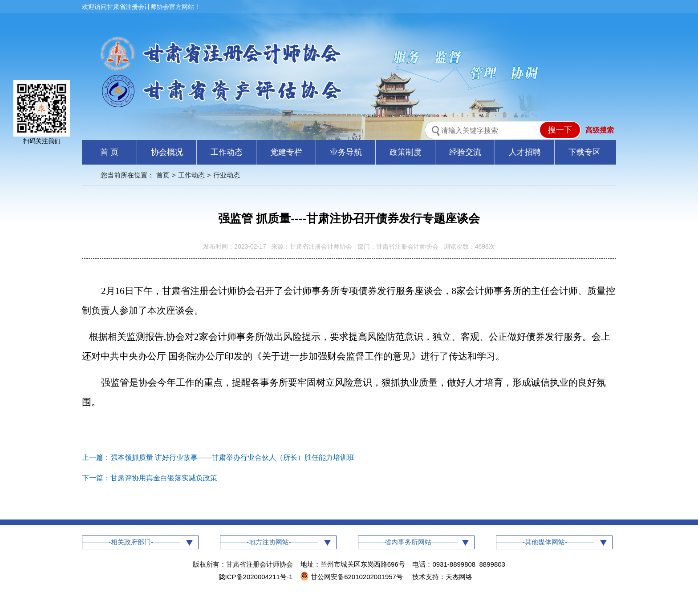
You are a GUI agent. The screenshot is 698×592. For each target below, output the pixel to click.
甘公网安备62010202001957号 (352, 576)
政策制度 (406, 152)
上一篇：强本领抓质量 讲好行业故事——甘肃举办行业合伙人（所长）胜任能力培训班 (218, 457)
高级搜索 (599, 130)
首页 (163, 175)
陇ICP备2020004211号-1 (256, 576)
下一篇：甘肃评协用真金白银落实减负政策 (149, 478)
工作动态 (227, 152)
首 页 (109, 152)
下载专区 (584, 152)
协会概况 (167, 152)
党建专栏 (286, 152)
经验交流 (465, 152)
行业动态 (226, 175)
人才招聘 (525, 152)
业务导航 (346, 152)
